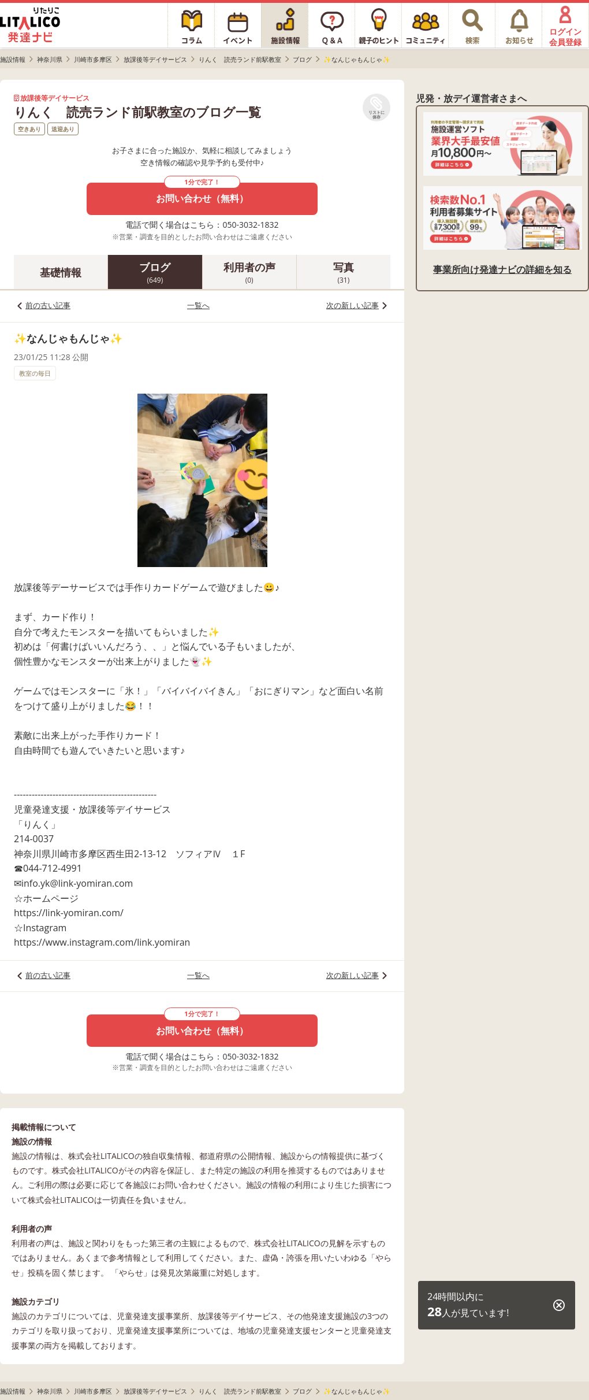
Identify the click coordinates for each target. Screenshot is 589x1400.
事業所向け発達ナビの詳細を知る (502, 269)
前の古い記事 (47, 305)
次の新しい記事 (352, 305)
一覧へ (198, 305)
